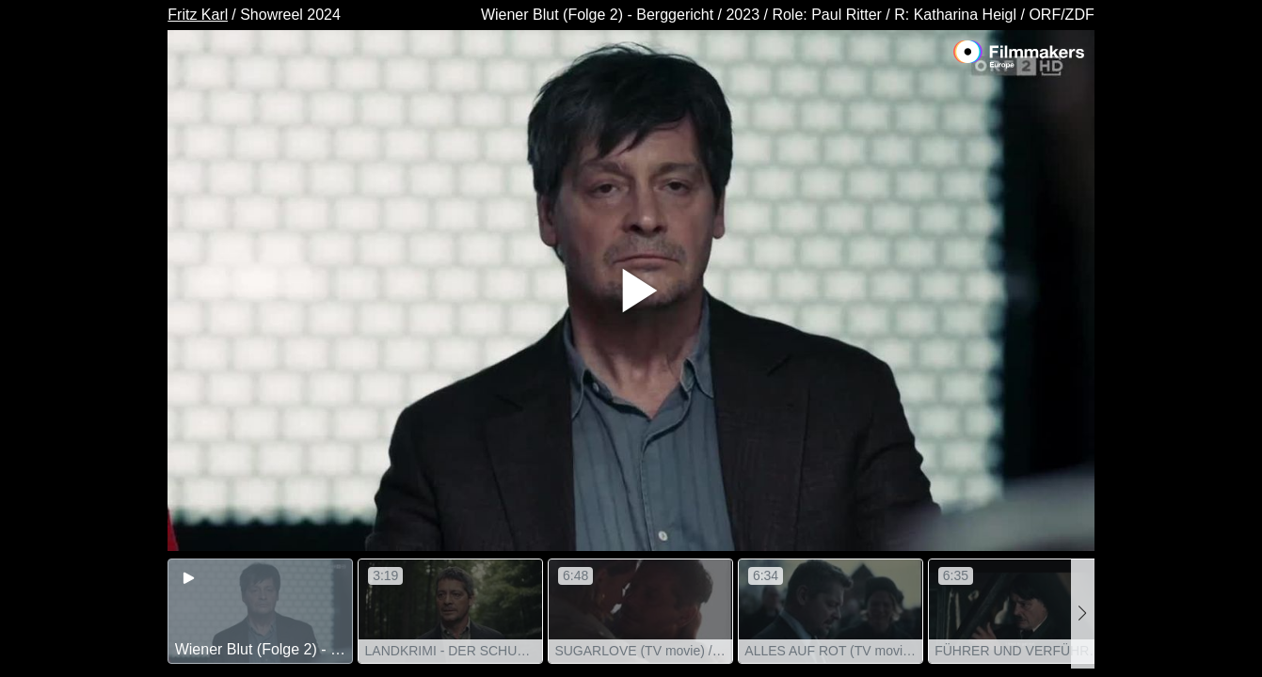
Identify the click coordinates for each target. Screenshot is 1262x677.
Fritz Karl (198, 15)
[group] (260, 611)
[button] (1082, 614)
